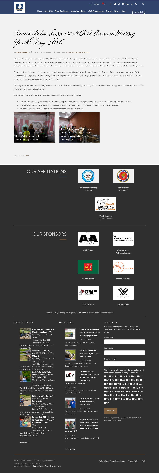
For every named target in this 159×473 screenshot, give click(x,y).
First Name (108, 337)
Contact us (81, 312)
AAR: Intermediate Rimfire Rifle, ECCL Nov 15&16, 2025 (90, 353)
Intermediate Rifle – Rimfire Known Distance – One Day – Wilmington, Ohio (43, 420)
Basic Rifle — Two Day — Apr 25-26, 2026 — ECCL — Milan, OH (43, 353)
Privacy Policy (133, 461)
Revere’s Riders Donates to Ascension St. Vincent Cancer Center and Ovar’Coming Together (82, 377)
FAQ (143, 461)
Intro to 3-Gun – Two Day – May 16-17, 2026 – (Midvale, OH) (43, 398)
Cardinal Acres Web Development (47, 466)
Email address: (110, 359)
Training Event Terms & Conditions (112, 461)
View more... (25, 443)
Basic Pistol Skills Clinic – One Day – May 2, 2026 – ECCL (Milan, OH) (42, 374)
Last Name (108, 348)
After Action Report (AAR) (78, 52)
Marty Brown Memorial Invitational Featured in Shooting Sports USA (90, 332)
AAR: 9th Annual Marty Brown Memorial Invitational (90, 401)
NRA (27, 155)
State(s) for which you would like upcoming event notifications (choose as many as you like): (124, 371)
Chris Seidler (22, 52)
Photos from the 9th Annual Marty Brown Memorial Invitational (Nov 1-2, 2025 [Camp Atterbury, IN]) (81, 425)
